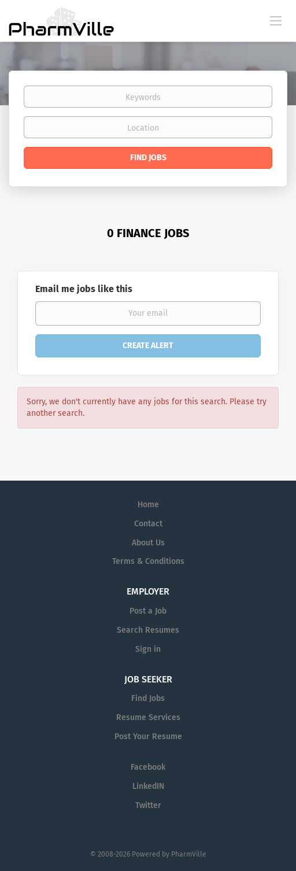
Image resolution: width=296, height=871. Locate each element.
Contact (148, 524)
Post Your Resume (148, 736)
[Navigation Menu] (276, 20)
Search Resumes (148, 630)
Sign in (148, 649)
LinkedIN (148, 786)
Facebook (148, 767)
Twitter (148, 805)
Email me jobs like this (83, 288)
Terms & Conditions (148, 561)
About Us (148, 543)
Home (148, 505)
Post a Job (148, 611)
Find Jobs (148, 158)
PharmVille (188, 854)
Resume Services (148, 717)
